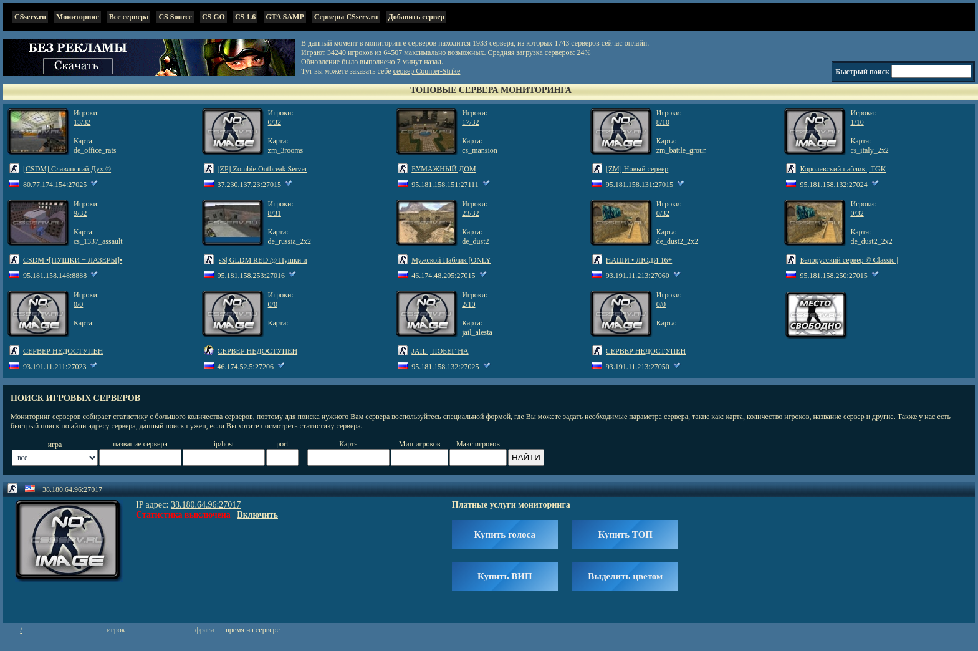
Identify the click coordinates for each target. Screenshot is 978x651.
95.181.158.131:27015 (639, 184)
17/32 (470, 122)
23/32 (470, 213)
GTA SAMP (285, 16)
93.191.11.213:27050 (637, 366)
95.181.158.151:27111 (444, 184)
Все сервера (129, 16)
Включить (257, 514)
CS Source (174, 16)
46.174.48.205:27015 (443, 275)
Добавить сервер (416, 16)
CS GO (213, 16)
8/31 (274, 213)
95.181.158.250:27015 (833, 275)
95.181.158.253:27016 (251, 275)
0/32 (274, 122)
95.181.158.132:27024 (833, 184)
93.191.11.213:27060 (637, 275)
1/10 (856, 122)
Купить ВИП (504, 576)
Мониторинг (77, 16)
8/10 (662, 122)
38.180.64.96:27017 (72, 489)
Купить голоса (504, 534)
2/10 (468, 304)
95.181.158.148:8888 (55, 275)
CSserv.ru (30, 16)
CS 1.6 (245, 16)
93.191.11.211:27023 (54, 366)
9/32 (80, 213)
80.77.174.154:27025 (55, 184)
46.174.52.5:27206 (246, 366)
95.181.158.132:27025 (445, 366)
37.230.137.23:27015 (249, 184)
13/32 (82, 122)
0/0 (78, 304)
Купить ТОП (625, 534)
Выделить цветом (625, 576)
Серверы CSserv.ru (346, 16)
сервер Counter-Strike (427, 71)
